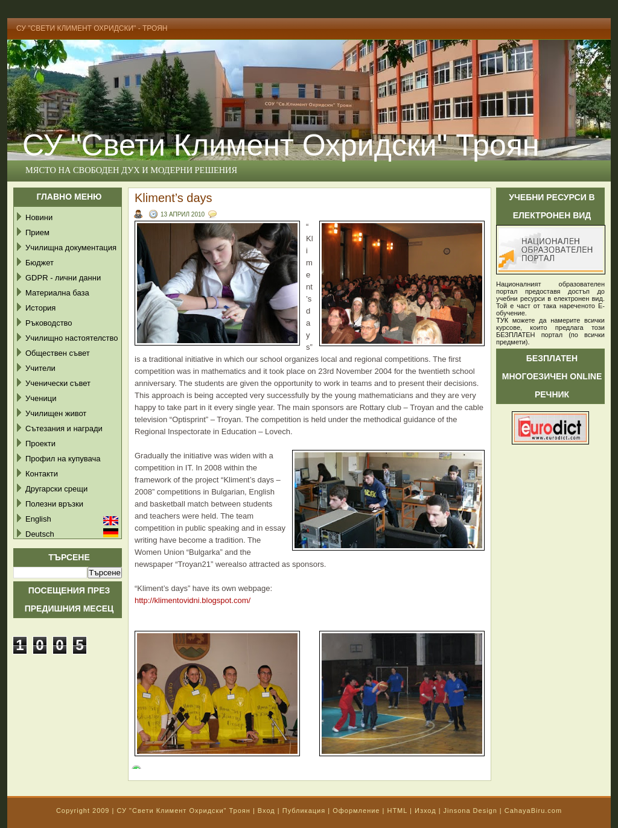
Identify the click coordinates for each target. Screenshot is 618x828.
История (40, 307)
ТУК (502, 320)
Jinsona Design (470, 810)
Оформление (356, 810)
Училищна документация (70, 247)
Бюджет (39, 262)
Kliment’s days (173, 197)
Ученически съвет (58, 383)
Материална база (57, 292)
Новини (39, 217)
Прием (37, 232)
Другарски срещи (56, 488)
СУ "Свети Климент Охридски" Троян (280, 145)
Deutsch (39, 534)
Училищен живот (55, 413)
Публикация (303, 810)
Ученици (40, 398)
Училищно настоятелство (71, 338)
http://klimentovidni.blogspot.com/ (192, 600)
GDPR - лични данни (63, 277)
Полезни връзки (54, 503)
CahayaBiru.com (533, 810)
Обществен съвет (57, 353)
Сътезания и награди (64, 428)
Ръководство (48, 322)
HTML (397, 810)
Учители (40, 368)
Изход (425, 810)
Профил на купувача (63, 458)
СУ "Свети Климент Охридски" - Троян (92, 28)
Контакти (41, 473)
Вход (266, 810)
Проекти (40, 443)
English (38, 518)
